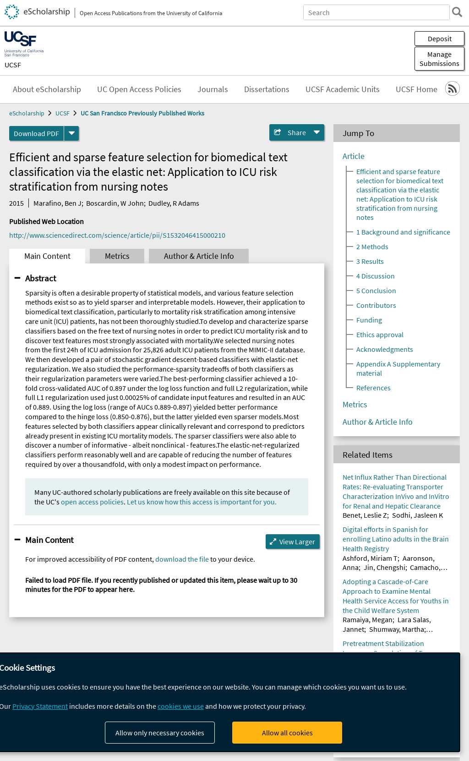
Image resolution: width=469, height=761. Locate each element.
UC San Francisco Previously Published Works (142, 113)
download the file (182, 559)
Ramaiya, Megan (368, 619)
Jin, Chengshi (384, 567)
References (373, 387)
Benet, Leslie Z (365, 515)
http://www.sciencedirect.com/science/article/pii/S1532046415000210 (117, 235)
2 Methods (372, 246)
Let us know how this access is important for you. (202, 501)
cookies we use (181, 706)
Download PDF (36, 133)
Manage (439, 58)
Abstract (40, 278)
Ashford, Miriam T (370, 558)
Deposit (440, 38)
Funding (369, 319)
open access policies (92, 501)
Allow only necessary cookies (159, 732)
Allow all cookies (287, 732)
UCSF (13, 64)
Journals (212, 89)
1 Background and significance (403, 231)
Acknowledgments (384, 349)
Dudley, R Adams (173, 203)
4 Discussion (375, 275)
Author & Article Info (199, 256)
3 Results (370, 261)
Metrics (117, 256)
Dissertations (266, 89)
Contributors (376, 305)
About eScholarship (47, 89)
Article (354, 156)
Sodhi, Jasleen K (417, 515)
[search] (457, 12)
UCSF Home (416, 89)
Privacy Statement (40, 706)
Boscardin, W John (115, 203)
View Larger (297, 541)
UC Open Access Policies (139, 89)
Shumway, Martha (396, 629)
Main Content (47, 256)
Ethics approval (380, 334)
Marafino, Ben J (57, 203)
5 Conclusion (376, 290)
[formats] (71, 133)
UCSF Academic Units (342, 89)
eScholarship (26, 113)
